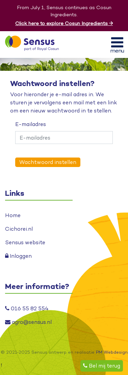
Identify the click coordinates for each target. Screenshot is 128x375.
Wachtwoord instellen (47, 162)
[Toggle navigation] (117, 44)
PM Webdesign (112, 352)
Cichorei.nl (19, 229)
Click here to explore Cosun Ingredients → (64, 23)
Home (13, 215)
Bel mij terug (101, 365)
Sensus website (25, 242)
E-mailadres (30, 124)
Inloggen (18, 256)
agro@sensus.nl (28, 322)
